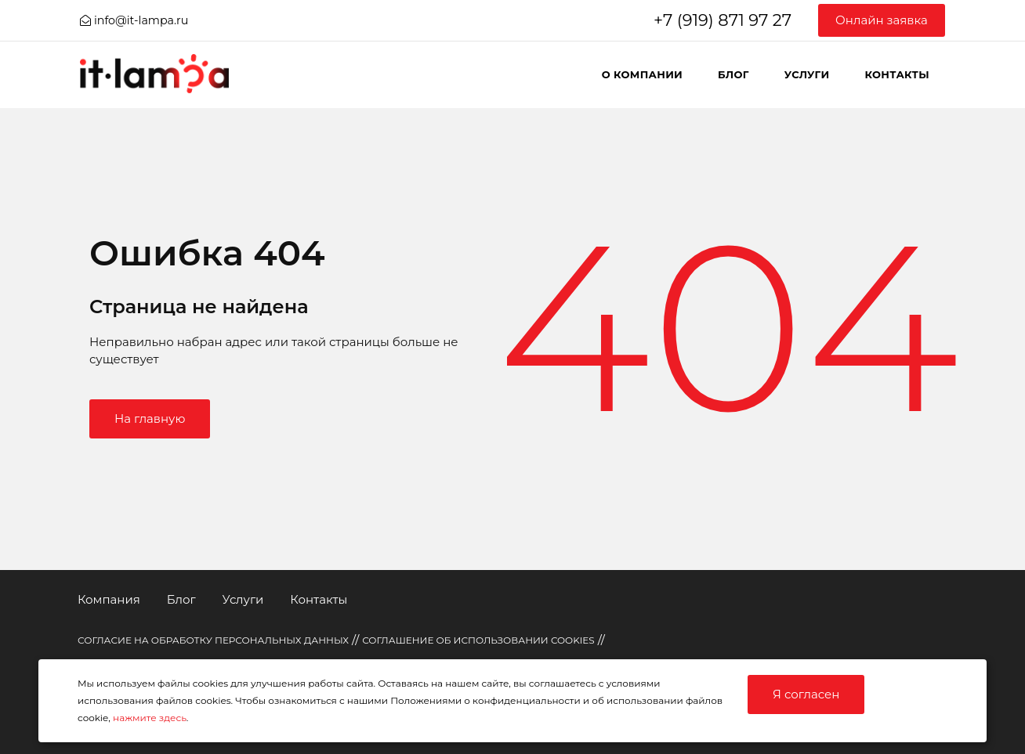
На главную (149, 418)
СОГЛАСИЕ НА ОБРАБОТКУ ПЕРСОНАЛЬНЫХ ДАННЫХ (213, 640)
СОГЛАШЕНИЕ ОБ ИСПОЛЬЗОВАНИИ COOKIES (478, 640)
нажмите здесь (150, 717)
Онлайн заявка (881, 20)
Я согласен (806, 694)
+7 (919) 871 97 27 (722, 20)
